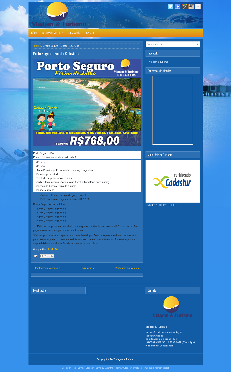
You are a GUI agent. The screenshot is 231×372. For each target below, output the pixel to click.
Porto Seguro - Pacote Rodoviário (56, 53)
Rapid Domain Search (158, 368)
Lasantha (109, 368)
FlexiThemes (78, 368)
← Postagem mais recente (46, 268)
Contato (89, 33)
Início (34, 33)
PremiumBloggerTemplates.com (131, 368)
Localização (74, 33)
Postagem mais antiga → (128, 268)
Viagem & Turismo (158, 61)
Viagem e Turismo (125, 359)
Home (37, 46)
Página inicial (87, 268)
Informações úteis (53, 32)
